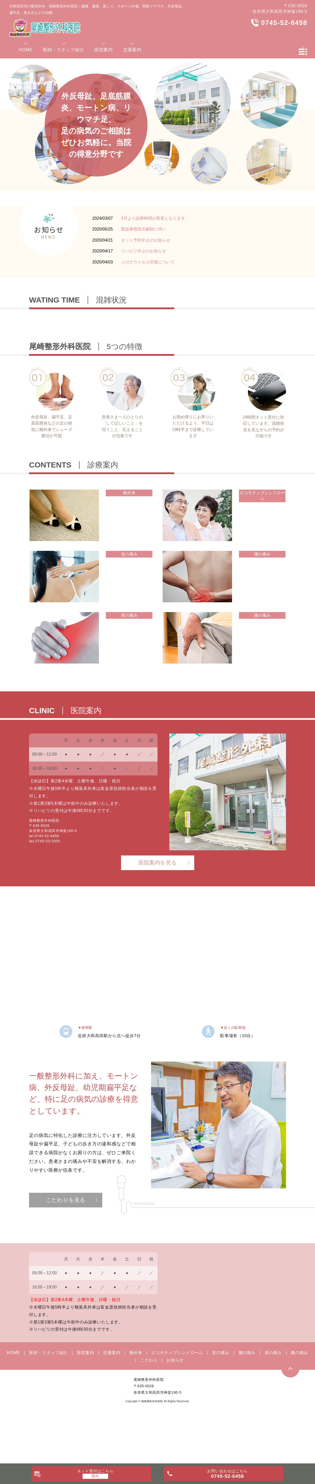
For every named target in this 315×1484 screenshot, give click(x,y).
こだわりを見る (65, 1246)
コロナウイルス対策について (147, 262)
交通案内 (111, 1399)
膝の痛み (299, 1399)
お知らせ (175, 1406)
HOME (13, 1399)
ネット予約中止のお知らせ (145, 240)
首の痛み (220, 1399)
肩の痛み (273, 1399)
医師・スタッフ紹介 (48, 1399)
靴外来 (135, 1399)
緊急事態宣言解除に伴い (143, 229)
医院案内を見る (157, 909)
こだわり (149, 1406)
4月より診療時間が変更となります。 (155, 218)
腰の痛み (247, 1399)
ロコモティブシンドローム (177, 1399)
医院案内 (85, 1399)
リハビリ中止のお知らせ (143, 251)
